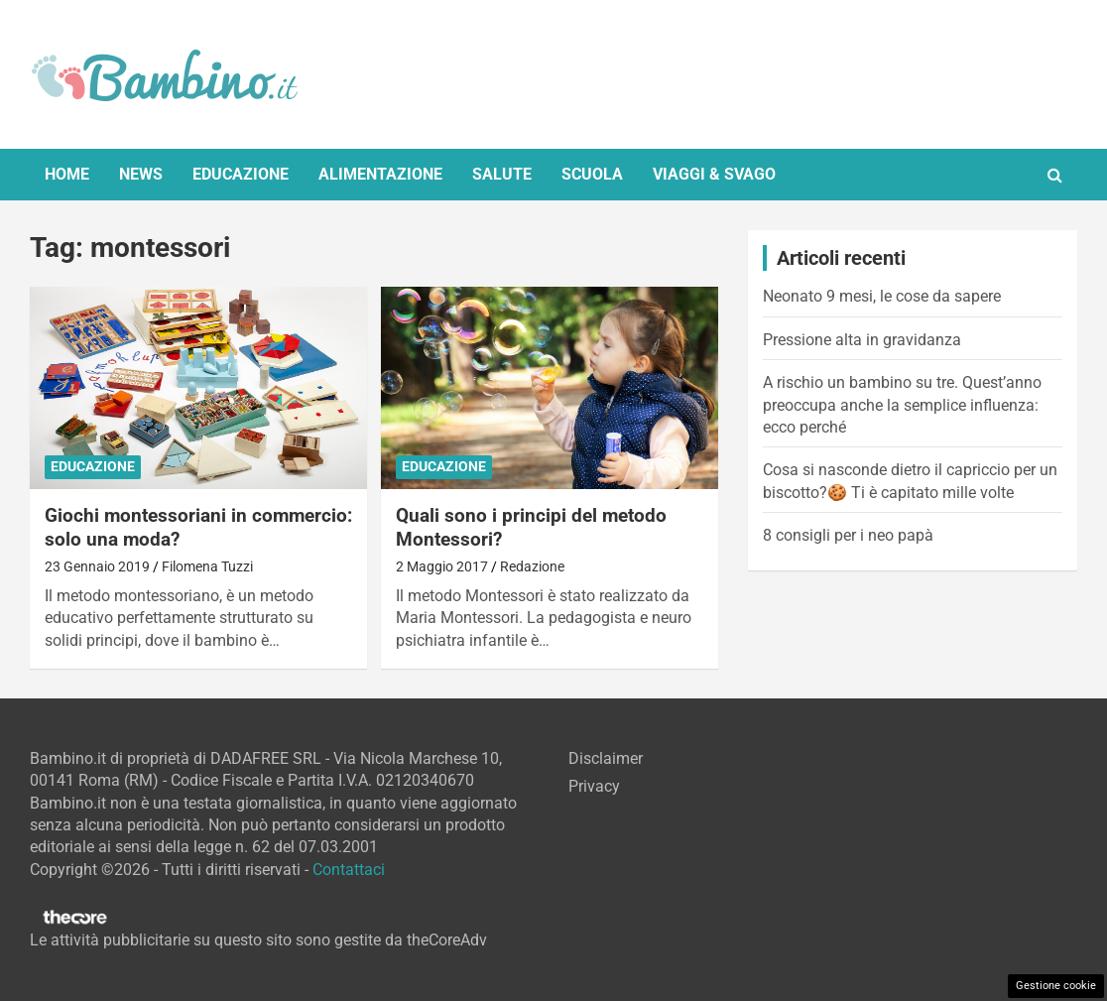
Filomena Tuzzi (207, 566)
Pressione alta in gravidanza (862, 339)
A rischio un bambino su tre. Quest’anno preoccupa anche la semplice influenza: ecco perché (902, 405)
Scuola (592, 174)
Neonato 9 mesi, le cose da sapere (882, 296)
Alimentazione (380, 174)
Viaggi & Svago (714, 174)
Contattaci (348, 869)
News (141, 174)
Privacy (594, 786)
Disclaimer (605, 758)
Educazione (240, 174)
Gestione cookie (1056, 985)
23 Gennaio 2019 (97, 566)
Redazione (532, 566)
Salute (502, 174)
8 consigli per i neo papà (848, 535)
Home (67, 174)
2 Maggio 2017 (442, 566)
